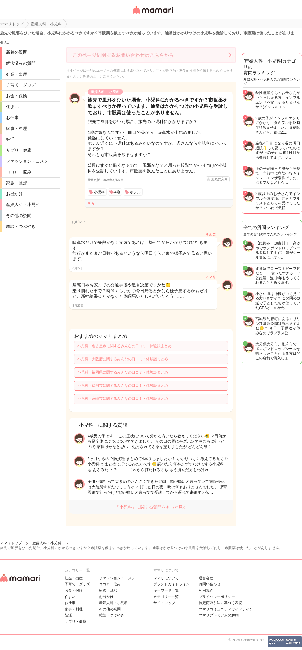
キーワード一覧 (166, 590)
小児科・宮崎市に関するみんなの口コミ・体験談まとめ (122, 398)
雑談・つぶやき (21, 226)
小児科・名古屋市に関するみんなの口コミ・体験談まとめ (124, 346)
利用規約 (206, 590)
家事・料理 (16, 128)
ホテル (135, 192)
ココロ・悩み (18, 172)
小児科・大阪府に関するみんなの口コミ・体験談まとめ (122, 359)
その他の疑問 (18, 215)
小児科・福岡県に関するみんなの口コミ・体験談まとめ (122, 372)
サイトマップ (164, 603)
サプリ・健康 (18, 150)
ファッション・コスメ (27, 161)
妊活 (10, 139)
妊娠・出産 (16, 74)
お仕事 (12, 117)
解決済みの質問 (21, 63)
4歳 (117, 192)
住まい (12, 106)
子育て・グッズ (21, 84)
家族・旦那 (16, 182)
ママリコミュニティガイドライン (226, 609)
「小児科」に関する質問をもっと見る (151, 507)
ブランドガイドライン (171, 584)
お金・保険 (16, 95)
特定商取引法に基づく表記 (220, 603)
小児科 (99, 192)
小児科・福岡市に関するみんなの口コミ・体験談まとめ (122, 385)
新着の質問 (16, 52)
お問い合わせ (209, 584)
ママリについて (166, 578)
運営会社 (206, 578)
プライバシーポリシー (217, 597)
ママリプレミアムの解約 (219, 615)
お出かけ (14, 193)
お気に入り (219, 179)
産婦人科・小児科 (23, 204)
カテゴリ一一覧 (166, 597)
